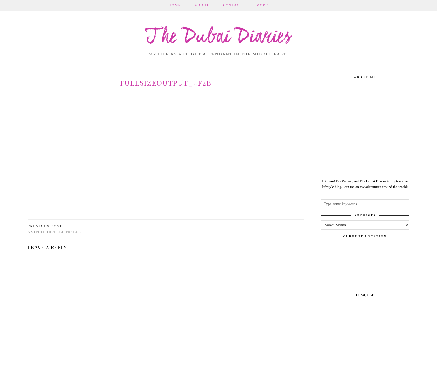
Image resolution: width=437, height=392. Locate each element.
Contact (232, 5)
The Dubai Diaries (218, 37)
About (202, 5)
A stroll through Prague (54, 229)
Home (175, 5)
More (262, 5)
